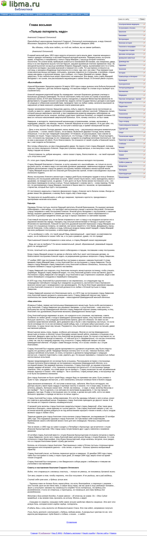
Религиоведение (125, 118)
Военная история (125, 43)
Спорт (121, 132)
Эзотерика (123, 170)
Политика (122, 110)
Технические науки (126, 136)
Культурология (124, 84)
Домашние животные (127, 58)
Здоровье (122, 65)
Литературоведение (126, 88)
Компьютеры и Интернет (128, 76)
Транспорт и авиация (127, 140)
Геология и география (127, 47)
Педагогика (123, 106)
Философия (123, 151)
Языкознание (124, 177)
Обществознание (125, 103)
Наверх (113, 533)
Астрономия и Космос (127, 28)
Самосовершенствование (128, 125)
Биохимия (122, 35)
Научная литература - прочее (130, 99)
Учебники (122, 144)
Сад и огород (124, 121)
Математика (123, 91)
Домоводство (124, 62)
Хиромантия (123, 159)
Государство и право (127, 50)
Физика (121, 147)
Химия (121, 155)
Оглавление (71, 522)
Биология (122, 32)
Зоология (122, 69)
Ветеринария (124, 39)
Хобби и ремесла (125, 162)
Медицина (123, 95)
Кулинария (123, 80)
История (122, 73)
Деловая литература (127, 54)
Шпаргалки (123, 166)
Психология (123, 114)
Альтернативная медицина (129, 24)
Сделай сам (123, 129)
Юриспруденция (125, 174)
